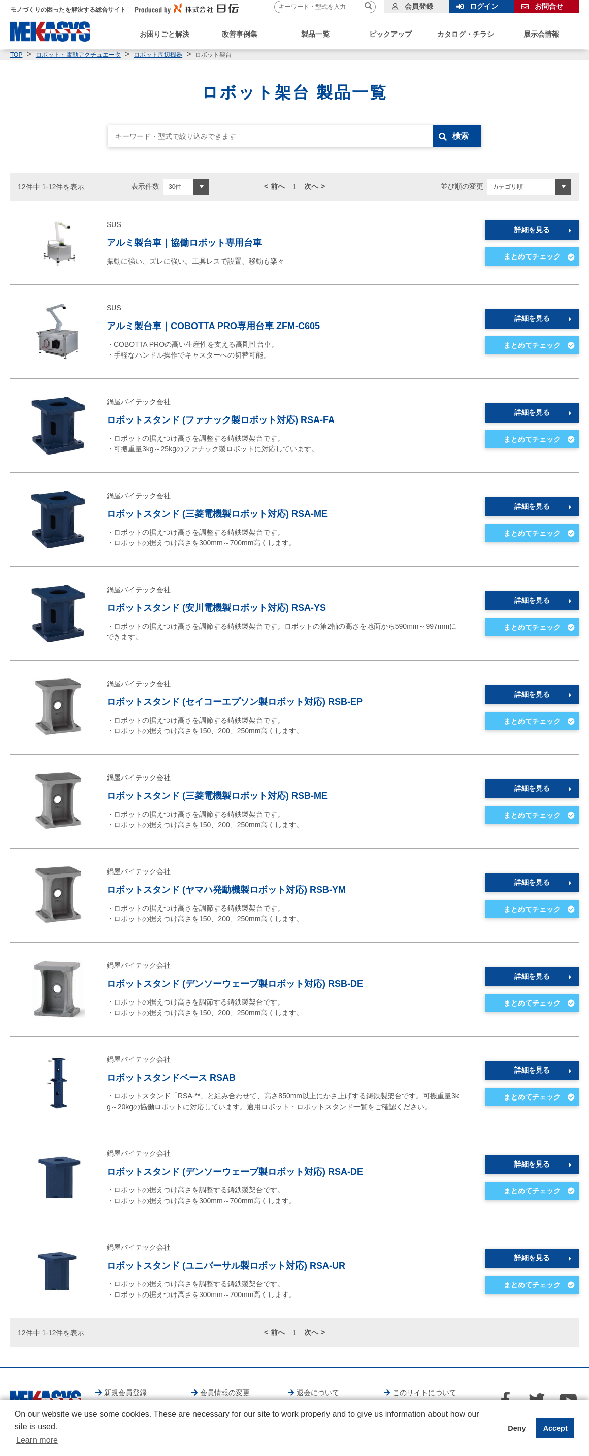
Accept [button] (555, 1428)
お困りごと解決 (164, 34)
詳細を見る (532, 229)
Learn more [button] (37, 1440)
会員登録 (419, 6)
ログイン (484, 6)
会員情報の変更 (225, 1392)
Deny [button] (517, 1428)
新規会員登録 (125, 1392)
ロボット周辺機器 (158, 54)
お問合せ (549, 6)
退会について (318, 1392)
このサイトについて (424, 1392)
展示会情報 (541, 34)
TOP (16, 54)
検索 (460, 136)
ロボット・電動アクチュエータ (78, 54)
